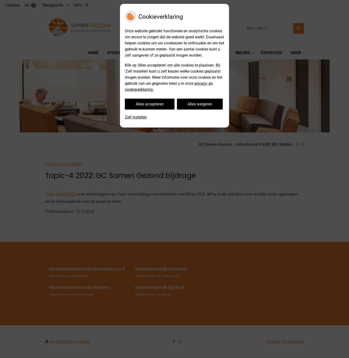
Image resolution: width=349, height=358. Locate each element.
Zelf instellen (136, 117)
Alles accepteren (150, 104)
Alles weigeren (200, 104)
